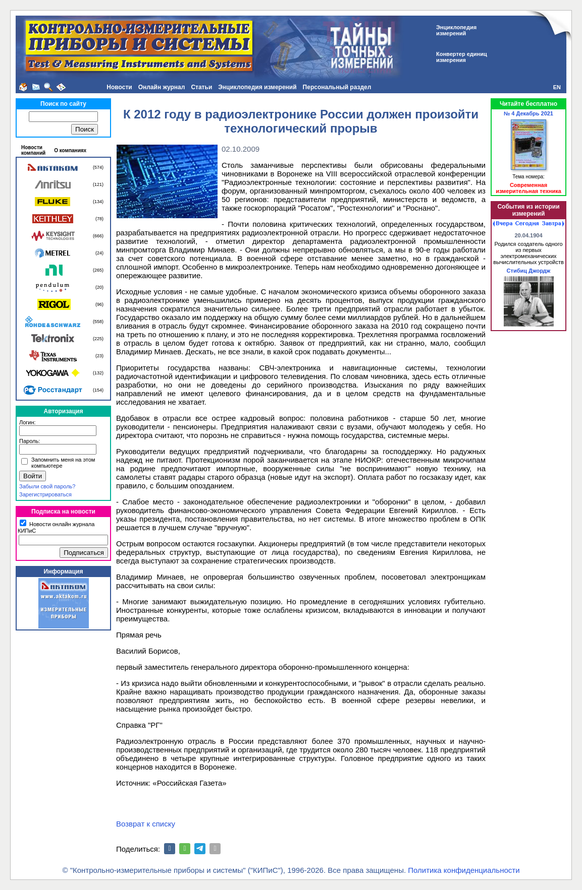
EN (557, 87)
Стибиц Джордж (529, 271)
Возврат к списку (145, 823)
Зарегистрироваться (45, 494)
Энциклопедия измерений (257, 87)
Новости (119, 87)
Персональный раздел (337, 87)
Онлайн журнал (161, 87)
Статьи (201, 87)
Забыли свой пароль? (47, 486)
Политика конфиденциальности (463, 870)
